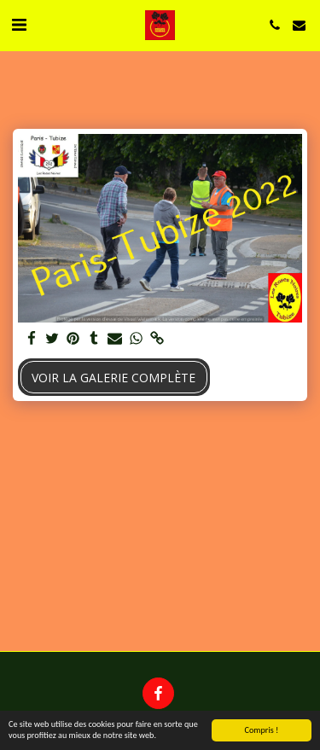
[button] (18, 24)
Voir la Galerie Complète (113, 377)
